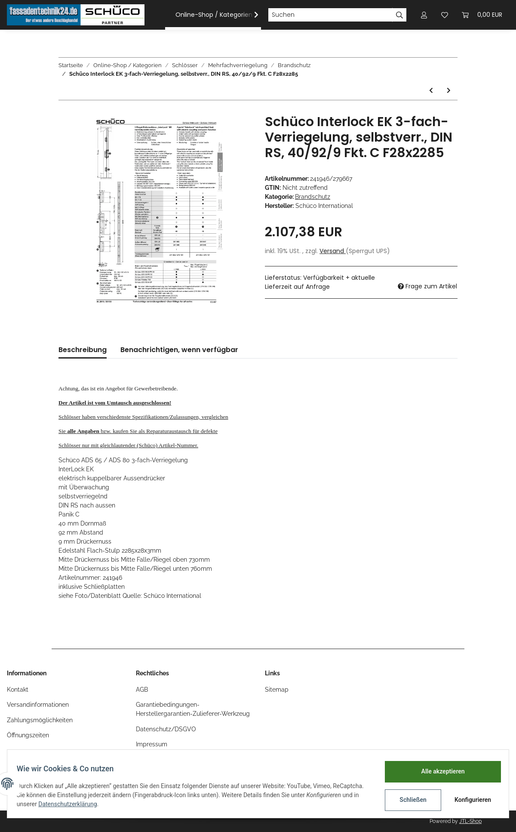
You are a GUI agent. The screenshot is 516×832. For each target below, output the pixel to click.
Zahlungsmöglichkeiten (40, 720)
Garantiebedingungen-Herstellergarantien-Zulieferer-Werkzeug (193, 709)
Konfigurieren (469, 799)
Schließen (408, 799)
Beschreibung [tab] (82, 350)
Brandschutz (312, 196)
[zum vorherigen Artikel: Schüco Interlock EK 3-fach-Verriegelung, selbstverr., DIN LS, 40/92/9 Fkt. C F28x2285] (431, 90)
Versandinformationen (38, 704)
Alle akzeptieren (438, 771)
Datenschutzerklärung (126, 804)
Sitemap (277, 689)
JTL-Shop (470, 821)
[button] (424, 15)
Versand (332, 251)
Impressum (151, 744)
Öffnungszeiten (28, 735)
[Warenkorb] (482, 15)
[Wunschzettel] (444, 15)
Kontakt (17, 689)
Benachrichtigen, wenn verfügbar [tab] (179, 350)
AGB (142, 689)
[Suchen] (330, 15)
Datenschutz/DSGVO (166, 729)
